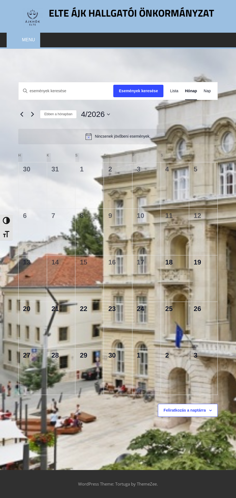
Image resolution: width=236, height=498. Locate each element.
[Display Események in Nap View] (207, 91)
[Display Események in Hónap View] (191, 91)
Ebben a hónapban (58, 114)
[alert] (118, 136)
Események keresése (138, 91)
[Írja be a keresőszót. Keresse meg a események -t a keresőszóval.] (66, 91)
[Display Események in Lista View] (174, 91)
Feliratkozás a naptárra (185, 410)
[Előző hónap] (21, 114)
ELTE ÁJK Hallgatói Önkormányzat (131, 12)
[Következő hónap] (32, 114)
